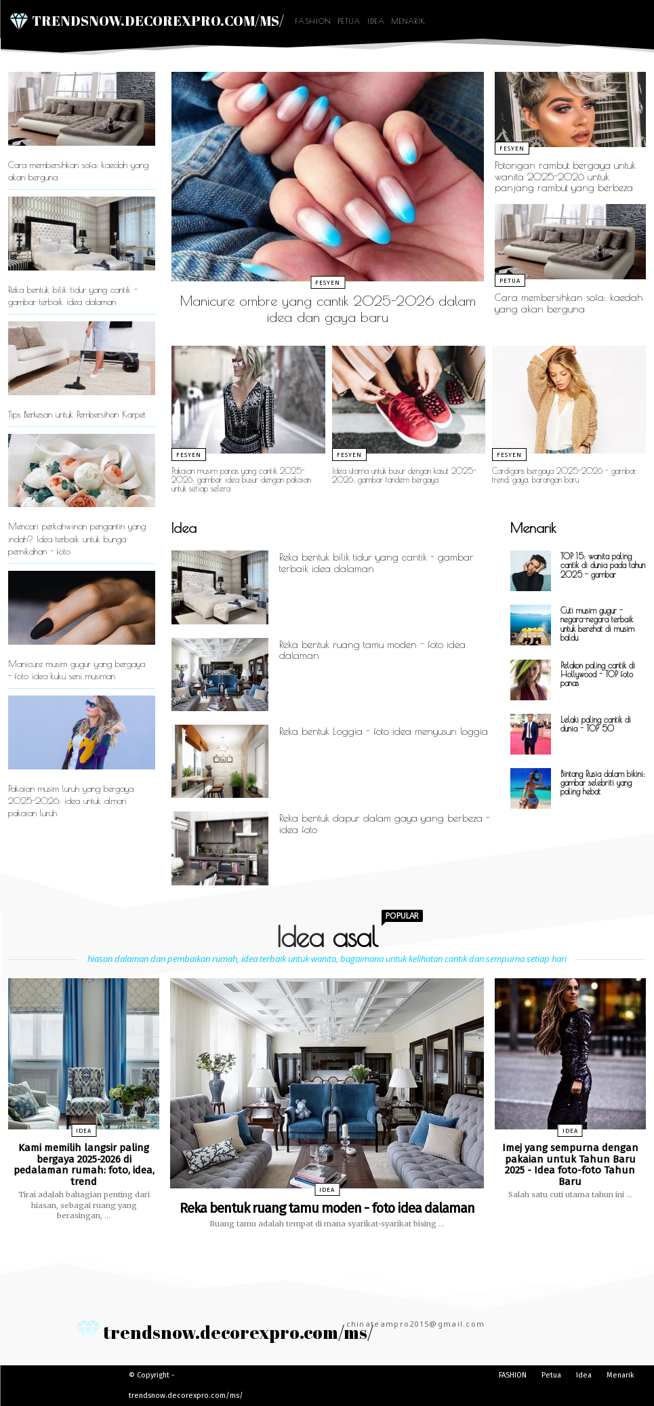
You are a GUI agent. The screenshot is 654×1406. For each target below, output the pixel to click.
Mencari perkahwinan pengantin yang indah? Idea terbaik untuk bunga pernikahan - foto (77, 538)
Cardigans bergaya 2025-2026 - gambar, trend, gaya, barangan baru (564, 475)
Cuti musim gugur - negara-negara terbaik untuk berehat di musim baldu (597, 623)
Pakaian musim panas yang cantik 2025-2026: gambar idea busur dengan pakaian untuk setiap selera (241, 479)
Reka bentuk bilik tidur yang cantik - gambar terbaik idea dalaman (376, 562)
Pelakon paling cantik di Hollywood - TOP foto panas (597, 673)
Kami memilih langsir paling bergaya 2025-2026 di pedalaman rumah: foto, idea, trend (84, 1165)
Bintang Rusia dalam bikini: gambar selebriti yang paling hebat (602, 782)
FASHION (313, 20)
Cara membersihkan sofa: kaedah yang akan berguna (568, 303)
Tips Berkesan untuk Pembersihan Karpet (77, 414)
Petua (349, 20)
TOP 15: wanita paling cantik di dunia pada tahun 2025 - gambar (602, 564)
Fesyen (327, 282)
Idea (376, 20)
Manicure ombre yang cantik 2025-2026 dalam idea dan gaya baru (328, 309)
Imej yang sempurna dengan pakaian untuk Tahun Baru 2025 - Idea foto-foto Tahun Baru (570, 1165)
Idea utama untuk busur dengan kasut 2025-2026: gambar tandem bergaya (404, 475)
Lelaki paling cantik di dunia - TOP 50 (595, 724)
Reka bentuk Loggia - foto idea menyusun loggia (383, 731)
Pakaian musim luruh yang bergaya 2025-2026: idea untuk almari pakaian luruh (71, 800)
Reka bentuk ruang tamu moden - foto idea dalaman (372, 650)
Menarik (409, 20)
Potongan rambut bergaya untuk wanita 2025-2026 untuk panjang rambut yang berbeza (565, 176)
